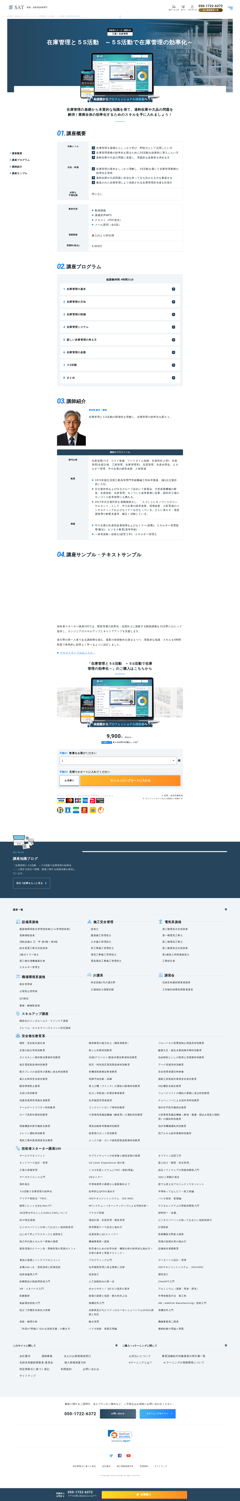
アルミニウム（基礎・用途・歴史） (178, 1288)
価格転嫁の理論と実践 (171, 1328)
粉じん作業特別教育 (100, 1050)
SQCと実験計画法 (169, 1177)
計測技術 (163, 1227)
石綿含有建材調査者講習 (176, 982)
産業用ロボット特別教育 (103, 1133)
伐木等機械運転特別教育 (172, 1126)
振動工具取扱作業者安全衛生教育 (177, 1079)
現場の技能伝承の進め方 (172, 1241)
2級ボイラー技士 (29, 954)
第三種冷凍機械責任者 (32, 961)
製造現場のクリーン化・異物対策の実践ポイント (48, 1248)
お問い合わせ (91, 1369)
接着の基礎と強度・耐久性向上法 (108, 1296)
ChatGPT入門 (166, 1281)
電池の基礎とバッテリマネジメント (40, 1260)
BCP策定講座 (27, 1220)
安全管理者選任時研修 (171, 1071)
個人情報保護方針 (75, 1362)
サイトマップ (28, 1376)
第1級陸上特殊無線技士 (176, 954)
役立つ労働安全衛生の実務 (35, 1310)
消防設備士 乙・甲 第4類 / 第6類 (39, 942)
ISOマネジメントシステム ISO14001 (181, 1267)
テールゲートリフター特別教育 (37, 1107)
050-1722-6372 (210, 6)
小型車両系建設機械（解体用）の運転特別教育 (116, 1114)
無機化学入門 (96, 1303)
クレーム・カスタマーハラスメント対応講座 (45, 1028)
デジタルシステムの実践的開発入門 (178, 1205)
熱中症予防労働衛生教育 (172, 1107)
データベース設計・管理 (172, 1260)
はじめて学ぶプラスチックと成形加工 (41, 1234)
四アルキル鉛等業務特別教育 (175, 1133)
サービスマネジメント (32, 1155)
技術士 (95, 929)
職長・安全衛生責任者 (32, 1043)
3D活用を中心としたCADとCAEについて (44, 1213)
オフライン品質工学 (169, 1155)
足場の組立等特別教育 (32, 1050)
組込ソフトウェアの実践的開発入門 (178, 1170)
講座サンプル (18, 173)
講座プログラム (20, 160)
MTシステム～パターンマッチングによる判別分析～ (119, 1205)
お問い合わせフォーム (83, 1495)
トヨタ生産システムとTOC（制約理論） (112, 1170)
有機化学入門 (166, 1310)
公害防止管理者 (28, 991)
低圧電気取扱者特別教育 (34, 1064)
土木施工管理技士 (101, 942)
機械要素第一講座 (99, 1241)
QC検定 (24, 998)
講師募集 (47, 1356)
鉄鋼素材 (25, 1296)
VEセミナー (96, 1177)
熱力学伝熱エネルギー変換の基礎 (39, 1241)
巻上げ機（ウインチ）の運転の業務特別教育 (114, 1086)
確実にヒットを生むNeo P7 (36, 1205)
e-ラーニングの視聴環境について (184, 1362)
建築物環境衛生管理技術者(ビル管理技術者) (45, 929)
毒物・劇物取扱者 (30, 1005)
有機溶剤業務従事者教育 (103, 1071)
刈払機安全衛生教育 (169, 1086)
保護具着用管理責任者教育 (35, 1100)
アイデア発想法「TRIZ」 (34, 1198)
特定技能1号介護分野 (103, 982)
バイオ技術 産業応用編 (103, 1328)
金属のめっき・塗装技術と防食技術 (40, 1267)
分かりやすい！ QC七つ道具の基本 (109, 1288)
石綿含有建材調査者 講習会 (36, 1362)
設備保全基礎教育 (168, 1248)
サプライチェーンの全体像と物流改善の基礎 (114, 1155)
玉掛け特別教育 (28, 1093)
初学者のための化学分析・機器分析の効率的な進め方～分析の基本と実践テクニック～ (121, 1250)
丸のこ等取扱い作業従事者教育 (107, 1093)
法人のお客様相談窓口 (77, 1356)
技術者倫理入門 (28, 1274)
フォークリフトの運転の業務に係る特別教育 (184, 1093)
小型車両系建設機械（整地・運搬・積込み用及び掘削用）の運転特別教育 (189, 1116)
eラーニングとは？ (140, 1362)
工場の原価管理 (28, 1170)
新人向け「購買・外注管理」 (175, 1162)
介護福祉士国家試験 (102, 989)
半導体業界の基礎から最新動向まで (109, 1184)
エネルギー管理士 (30, 967)
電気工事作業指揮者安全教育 (36, 1140)
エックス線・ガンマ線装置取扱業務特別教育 (114, 1140)
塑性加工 (163, 1274)
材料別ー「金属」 (168, 1213)
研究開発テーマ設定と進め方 (105, 1227)
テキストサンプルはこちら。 (78, 653)
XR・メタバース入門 (32, 1288)
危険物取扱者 (27, 935)
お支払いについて (140, 1356)
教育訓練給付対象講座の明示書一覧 (184, 1356)
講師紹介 (16, 166)
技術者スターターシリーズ (25, 16)
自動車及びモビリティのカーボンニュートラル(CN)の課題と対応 (121, 1312)
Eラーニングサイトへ (157, 1414)
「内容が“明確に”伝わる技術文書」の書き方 (45, 1328)
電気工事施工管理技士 (104, 954)
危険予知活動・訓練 (100, 1079)
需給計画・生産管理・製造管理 (107, 1220)
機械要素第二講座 (168, 1321)
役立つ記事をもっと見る (29, 883)
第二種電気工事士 (172, 942)
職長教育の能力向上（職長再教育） (109, 1043)
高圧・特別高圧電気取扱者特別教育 (109, 1064)
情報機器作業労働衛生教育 (35, 1126)
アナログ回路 (96, 1213)
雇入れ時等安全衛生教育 (34, 1079)
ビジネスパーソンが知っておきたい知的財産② (46, 1227)
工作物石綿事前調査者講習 (177, 989)
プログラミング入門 (100, 1260)
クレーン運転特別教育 (32, 1133)
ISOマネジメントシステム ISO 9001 (111, 1198)
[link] (120, 1436)
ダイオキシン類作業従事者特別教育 (40, 1057)
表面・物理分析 (28, 1321)
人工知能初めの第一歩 (101, 1281)
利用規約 (66, 1369)
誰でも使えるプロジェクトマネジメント (181, 1184)
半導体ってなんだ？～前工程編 (176, 1191)
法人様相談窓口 (210, 10)
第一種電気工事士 (172, 935)
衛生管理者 (26, 984)
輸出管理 (94, 1321)
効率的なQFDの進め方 (102, 1191)
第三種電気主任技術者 (175, 929)
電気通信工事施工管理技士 (106, 961)
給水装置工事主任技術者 (34, 948)
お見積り (69, 780)
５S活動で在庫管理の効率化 (36, 1191)
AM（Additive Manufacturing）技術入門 (182, 1303)
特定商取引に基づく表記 (34, 1369)
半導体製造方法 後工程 (172, 1296)
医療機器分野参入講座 (171, 1234)
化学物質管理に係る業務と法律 (107, 1267)
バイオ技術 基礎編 (169, 1198)
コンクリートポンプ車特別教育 (107, 1107)
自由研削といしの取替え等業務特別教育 (181, 1057)
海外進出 (25, 1184)
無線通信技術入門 (30, 1303)
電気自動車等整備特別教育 (104, 1126)
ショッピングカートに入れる (130, 780)
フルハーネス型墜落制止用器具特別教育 (181, 1043)
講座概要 (16, 153)
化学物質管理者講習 (100, 1100)
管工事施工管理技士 (102, 948)
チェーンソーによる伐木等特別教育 (178, 1100)
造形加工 (94, 1274)
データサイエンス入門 (32, 1177)
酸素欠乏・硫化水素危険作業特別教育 (180, 1050)
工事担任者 (168, 961)
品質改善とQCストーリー (103, 1234)
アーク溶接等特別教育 (171, 1064)
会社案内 (25, 1356)
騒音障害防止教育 (30, 1086)
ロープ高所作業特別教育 (34, 1114)
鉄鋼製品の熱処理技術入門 (35, 1281)
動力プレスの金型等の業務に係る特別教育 (44, 1071)
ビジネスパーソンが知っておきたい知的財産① (185, 1220)
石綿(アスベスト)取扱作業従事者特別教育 (113, 1057)
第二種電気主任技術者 (175, 948)
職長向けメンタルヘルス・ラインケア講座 (44, 1020)
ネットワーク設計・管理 (34, 1162)
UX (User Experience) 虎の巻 (107, 1162)
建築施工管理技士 (101, 935)
